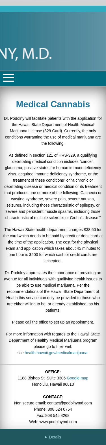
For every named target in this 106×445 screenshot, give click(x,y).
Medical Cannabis (53, 104)
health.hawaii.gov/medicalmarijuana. (57, 352)
